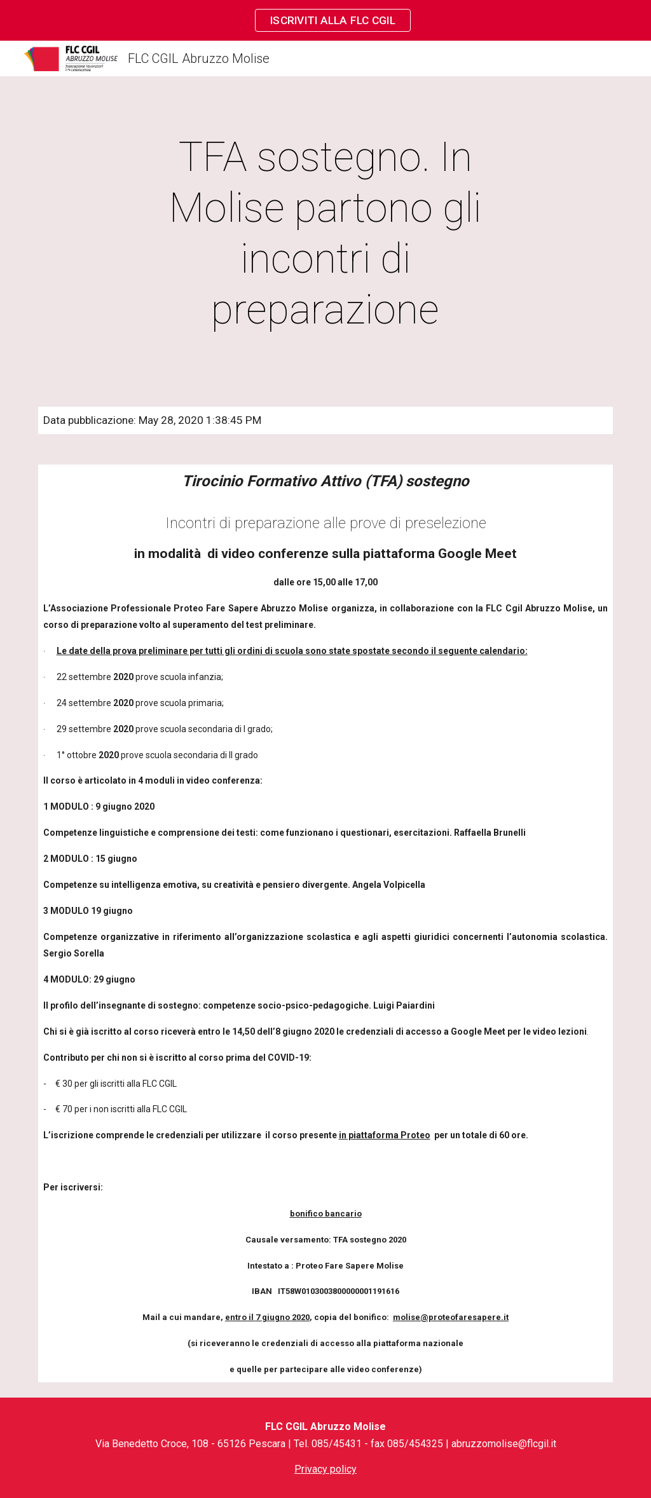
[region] (325, 20)
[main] (325, 234)
